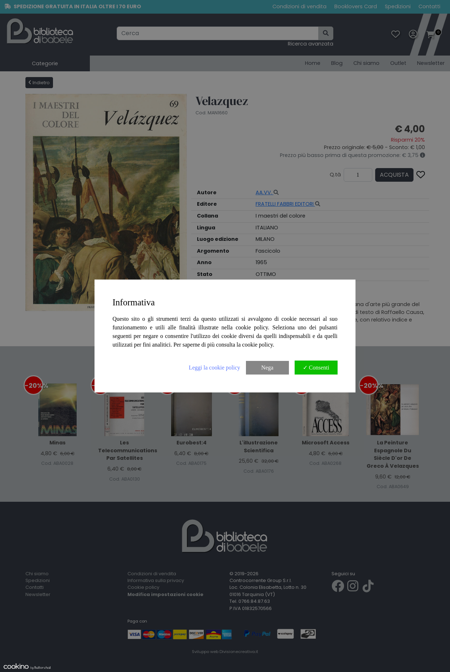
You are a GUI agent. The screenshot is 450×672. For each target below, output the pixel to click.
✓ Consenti (316, 367)
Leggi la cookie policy (214, 367)
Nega (267, 367)
